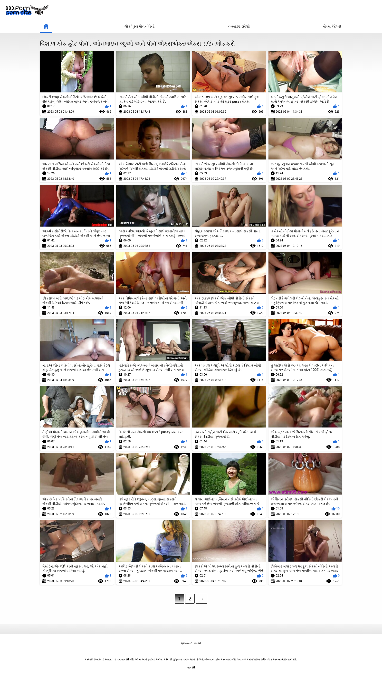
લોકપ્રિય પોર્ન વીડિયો (139, 26)
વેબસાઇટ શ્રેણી (239, 26)
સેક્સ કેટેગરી (332, 26)
